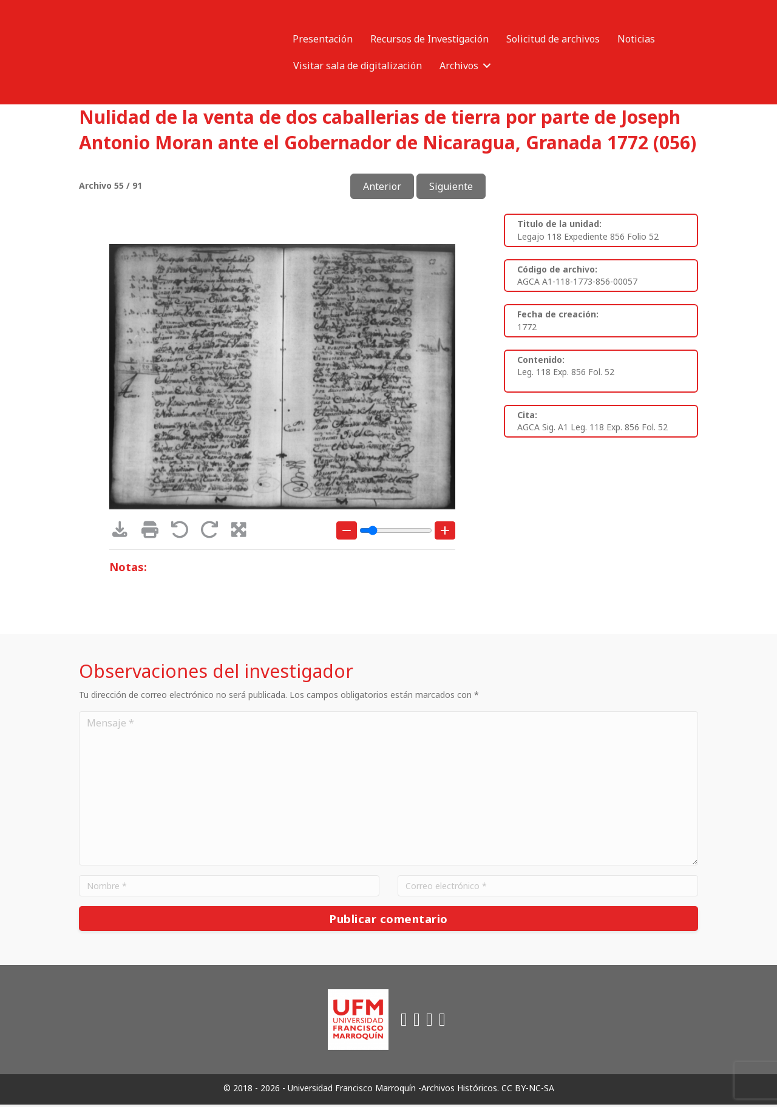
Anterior (382, 186)
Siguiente (451, 186)
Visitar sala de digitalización (357, 65)
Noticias (636, 39)
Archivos (458, 65)
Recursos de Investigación (429, 39)
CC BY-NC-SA (527, 1091)
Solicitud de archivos (553, 39)
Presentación (323, 39)
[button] (486, 65)
